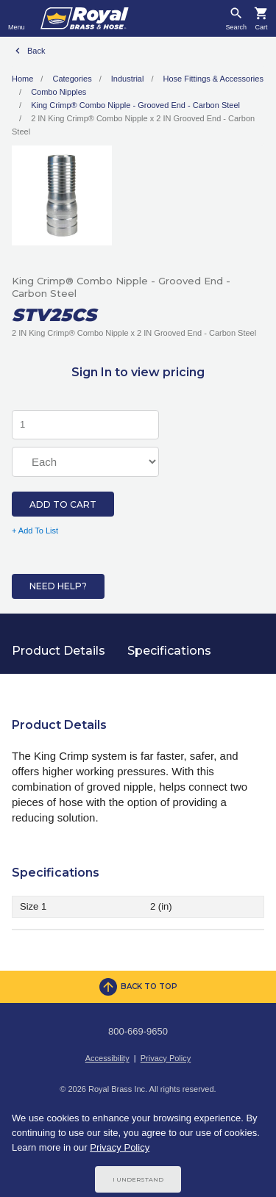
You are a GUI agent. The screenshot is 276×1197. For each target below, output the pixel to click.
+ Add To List (35, 530)
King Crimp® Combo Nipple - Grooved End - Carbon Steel (135, 105)
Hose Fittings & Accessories (213, 78)
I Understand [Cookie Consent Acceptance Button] (138, 1179)
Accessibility (107, 1058)
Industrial (127, 78)
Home (22, 78)
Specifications (169, 651)
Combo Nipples (58, 91)
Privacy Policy (166, 1058)
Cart (261, 27)
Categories (71, 78)
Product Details (58, 651)
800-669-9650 (138, 1031)
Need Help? (58, 586)
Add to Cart (62, 504)
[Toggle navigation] (16, 18)
